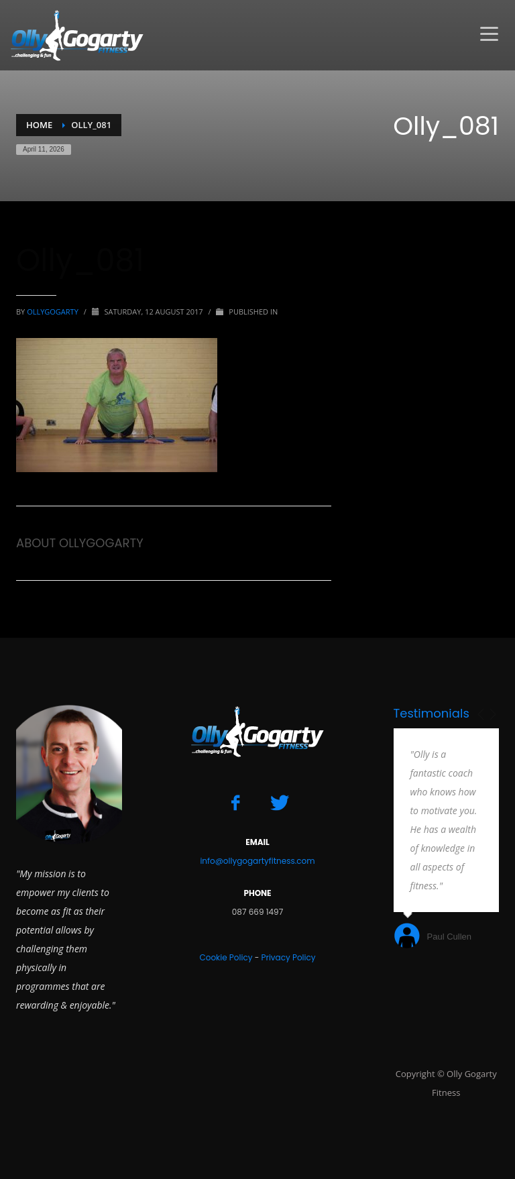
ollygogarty (53, 311)
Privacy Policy (288, 957)
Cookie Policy (225, 957)
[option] (447, 840)
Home (39, 125)
